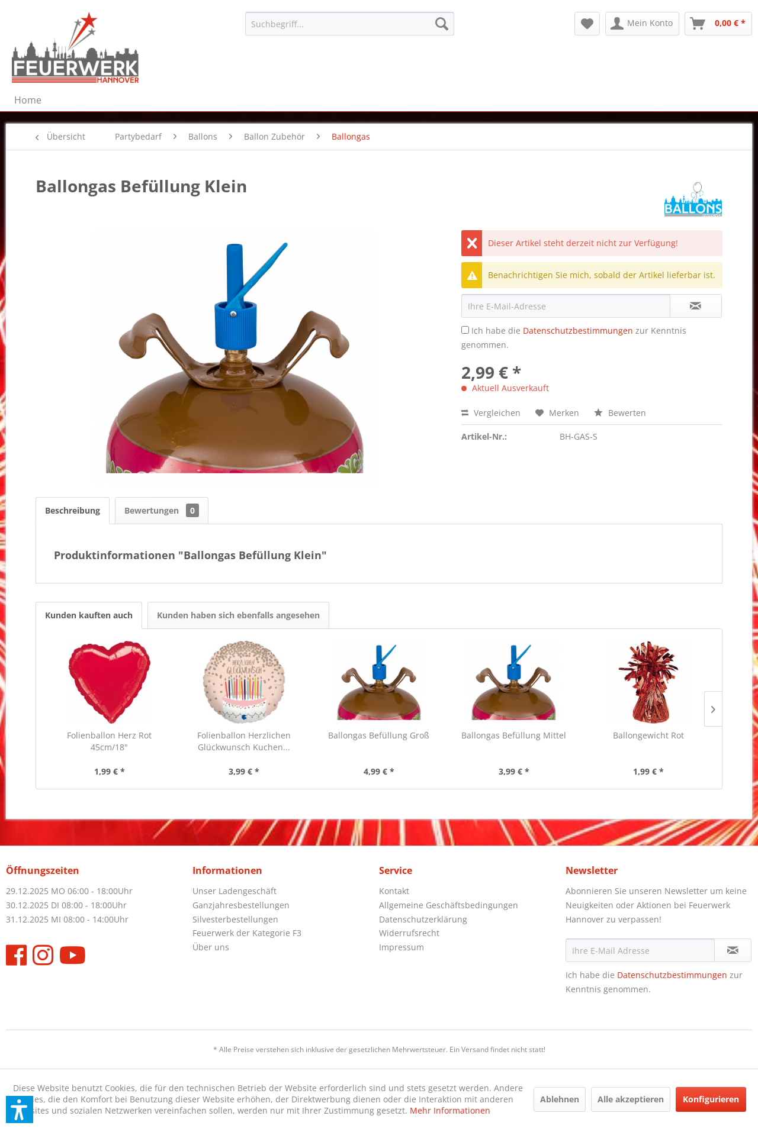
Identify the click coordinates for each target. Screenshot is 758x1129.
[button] (19, 1109)
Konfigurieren (711, 1099)
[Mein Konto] (642, 24)
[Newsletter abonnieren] (732, 950)
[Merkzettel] (587, 24)
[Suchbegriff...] (349, 24)
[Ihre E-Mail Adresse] (640, 950)
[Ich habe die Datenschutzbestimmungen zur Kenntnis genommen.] (465, 330)
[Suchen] (441, 24)
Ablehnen (559, 1099)
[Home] (28, 100)
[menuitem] (349, 24)
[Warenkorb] (718, 24)
